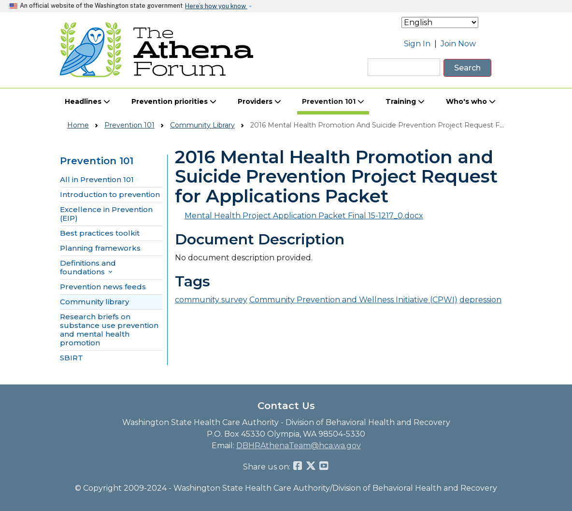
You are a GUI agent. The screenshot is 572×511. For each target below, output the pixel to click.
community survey (211, 299)
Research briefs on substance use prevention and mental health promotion (109, 329)
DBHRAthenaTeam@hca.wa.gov (298, 445)
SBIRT (71, 358)
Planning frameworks (100, 248)
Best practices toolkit (100, 233)
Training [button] (405, 101)
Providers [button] (259, 101)
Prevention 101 (129, 125)
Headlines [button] (87, 101)
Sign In (417, 43)
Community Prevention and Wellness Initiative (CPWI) (353, 299)
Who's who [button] (471, 101)
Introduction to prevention (110, 194)
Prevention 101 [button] (333, 101)
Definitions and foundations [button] (88, 267)
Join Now (458, 43)
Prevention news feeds (103, 287)
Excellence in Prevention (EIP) (106, 214)
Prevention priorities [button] (173, 101)
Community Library (202, 125)
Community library (94, 302)
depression (480, 299)
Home (78, 125)
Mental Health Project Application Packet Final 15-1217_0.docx (304, 215)
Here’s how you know (216, 6)
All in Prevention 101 (97, 179)
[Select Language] (439, 22)
